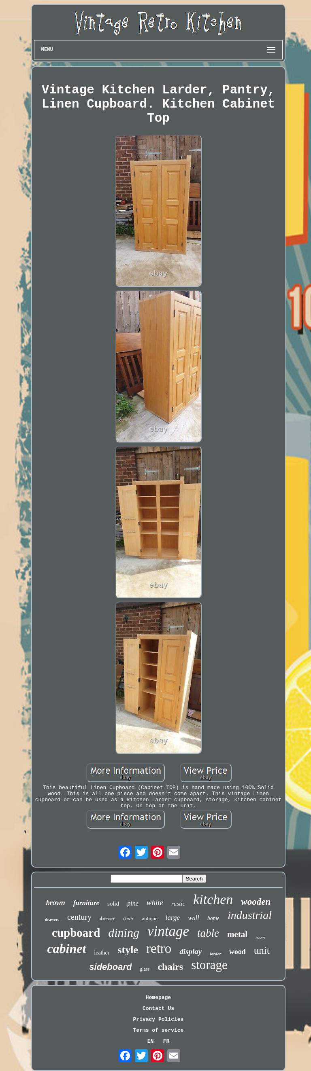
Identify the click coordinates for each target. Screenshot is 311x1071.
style (127, 950)
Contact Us (158, 1008)
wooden (256, 902)
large (173, 917)
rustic (178, 903)
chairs (170, 966)
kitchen (213, 899)
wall (193, 917)
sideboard (110, 967)
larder (215, 953)
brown (55, 903)
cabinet (66, 948)
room (260, 937)
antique (150, 918)
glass (144, 969)
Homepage (158, 998)
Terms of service (158, 1030)
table (208, 933)
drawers (52, 919)
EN (150, 1041)
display (190, 951)
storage (209, 965)
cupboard (76, 932)
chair (128, 918)
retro (158, 948)
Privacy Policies (158, 1019)
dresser (107, 918)
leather (101, 953)
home (213, 918)
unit (262, 950)
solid (113, 903)
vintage (168, 931)
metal (237, 934)
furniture (86, 903)
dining (123, 932)
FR (166, 1041)
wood (237, 952)
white (155, 902)
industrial (250, 915)
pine (132, 903)
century (79, 916)
